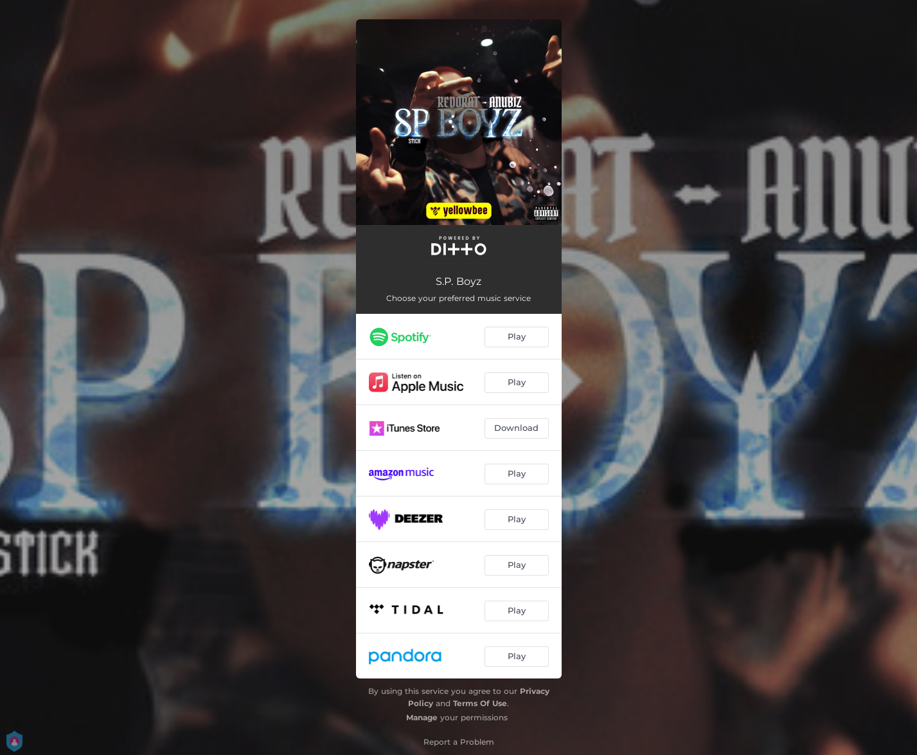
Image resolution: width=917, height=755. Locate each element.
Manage (422, 717)
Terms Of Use (480, 703)
